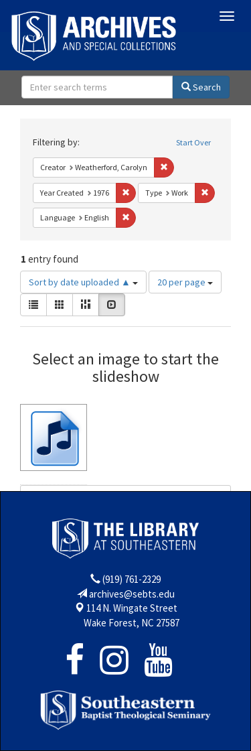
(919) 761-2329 (131, 579)
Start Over (193, 142)
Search (201, 87)
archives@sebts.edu (132, 594)
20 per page (185, 282)
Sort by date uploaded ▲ (83, 282)
